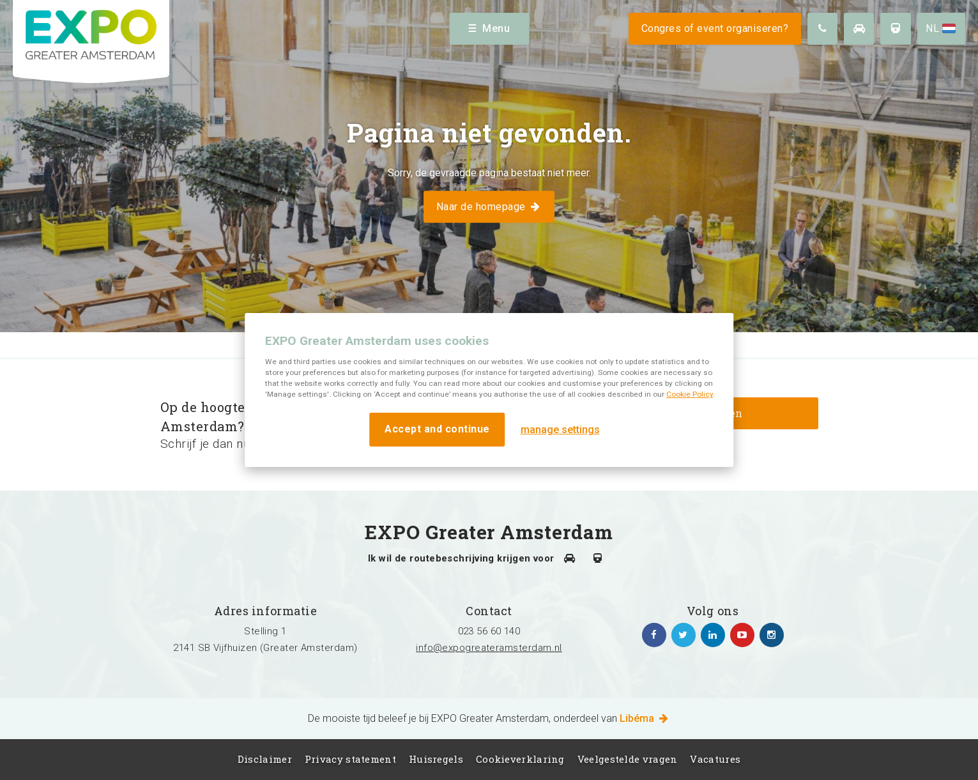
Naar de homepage (489, 206)
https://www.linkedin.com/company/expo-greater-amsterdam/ (713, 635)
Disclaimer (265, 759)
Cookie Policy (689, 394)
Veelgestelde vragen (627, 759)
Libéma (645, 718)
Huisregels (436, 759)
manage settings (560, 430)
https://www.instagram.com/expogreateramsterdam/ (772, 635)
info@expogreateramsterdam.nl (489, 648)
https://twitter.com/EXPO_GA (683, 635)
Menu (489, 28)
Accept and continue (437, 429)
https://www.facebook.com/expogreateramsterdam (654, 635)
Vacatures (715, 759)
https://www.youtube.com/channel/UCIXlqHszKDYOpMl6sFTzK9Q (742, 635)
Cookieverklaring (520, 759)
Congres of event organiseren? (715, 28)
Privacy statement (350, 759)
